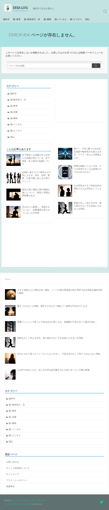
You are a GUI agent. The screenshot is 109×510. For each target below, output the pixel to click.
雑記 (87, 19)
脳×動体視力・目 (32, 19)
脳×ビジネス (76, 19)
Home (8, 279)
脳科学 (6, 19)
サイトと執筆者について (18, 468)
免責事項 (10, 486)
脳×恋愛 (14, 112)
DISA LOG (17, 500)
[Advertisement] (80, 102)
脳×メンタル (61, 19)
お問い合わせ (12, 462)
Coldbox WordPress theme (17, 504)
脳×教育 (17, 19)
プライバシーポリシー (16, 480)
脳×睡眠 (47, 19)
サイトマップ (12, 474)
